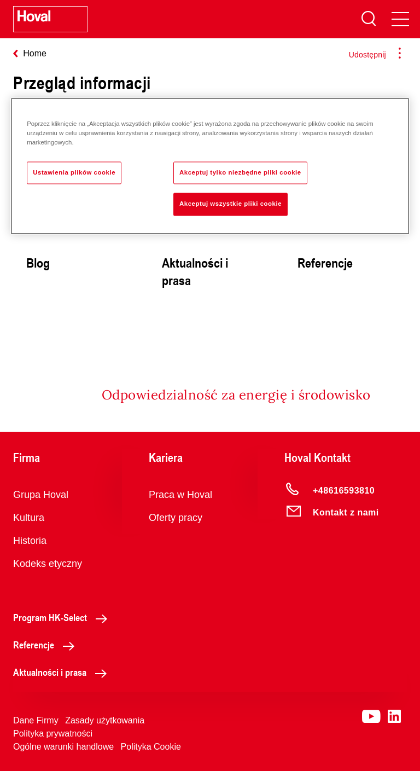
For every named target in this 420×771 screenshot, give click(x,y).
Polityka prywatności (52, 733)
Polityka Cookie (151, 746)
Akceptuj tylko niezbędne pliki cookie (240, 172)
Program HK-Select (63, 617)
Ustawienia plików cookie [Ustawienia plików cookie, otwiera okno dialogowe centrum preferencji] (74, 172)
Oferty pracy (175, 517)
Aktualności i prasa (63, 672)
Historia (29, 540)
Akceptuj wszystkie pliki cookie (230, 204)
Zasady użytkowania (104, 720)
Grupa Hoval (40, 494)
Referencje (46, 644)
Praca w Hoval (180, 494)
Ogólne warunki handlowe (63, 746)
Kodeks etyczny (47, 563)
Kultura (28, 517)
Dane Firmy (36, 720)
